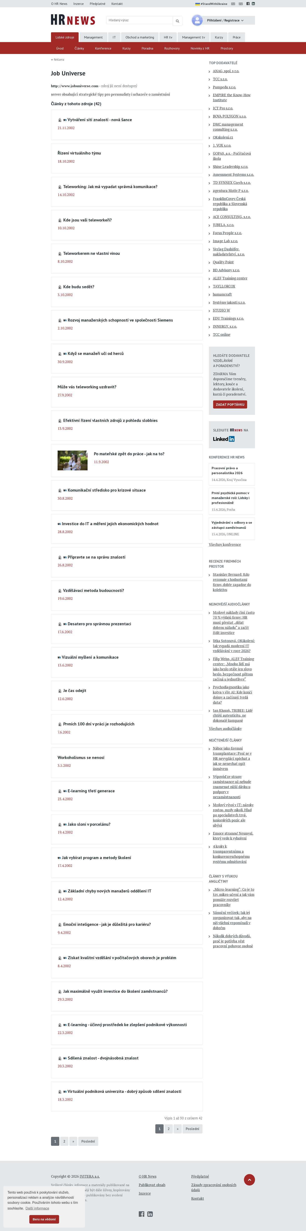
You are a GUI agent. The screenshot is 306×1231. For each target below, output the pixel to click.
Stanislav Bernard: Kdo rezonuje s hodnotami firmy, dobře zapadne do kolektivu (232, 582)
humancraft (222, 294)
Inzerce (78, 3)
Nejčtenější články (225, 740)
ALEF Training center (230, 278)
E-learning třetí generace (91, 790)
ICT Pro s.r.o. (223, 108)
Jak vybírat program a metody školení (96, 857)
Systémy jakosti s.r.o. (229, 302)
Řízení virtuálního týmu (79, 153)
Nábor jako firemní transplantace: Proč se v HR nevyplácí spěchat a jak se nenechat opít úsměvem (232, 758)
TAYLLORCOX (224, 286)
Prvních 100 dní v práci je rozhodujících (99, 723)
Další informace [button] (37, 1208)
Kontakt (117, 3)
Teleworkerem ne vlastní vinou (91, 253)
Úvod (60, 48)
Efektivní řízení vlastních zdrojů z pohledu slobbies (110, 420)
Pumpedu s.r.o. (224, 87)
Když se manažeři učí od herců (96, 353)
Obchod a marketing (140, 37)
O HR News (59, 3)
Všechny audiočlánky (225, 728)
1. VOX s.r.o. (222, 145)
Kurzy (219, 37)
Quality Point (223, 262)
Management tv (193, 37)
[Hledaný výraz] (139, 20)
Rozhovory (172, 48)
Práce (237, 37)
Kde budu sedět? (78, 286)
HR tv (168, 37)
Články (79, 48)
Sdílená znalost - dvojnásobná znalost (103, 1058)
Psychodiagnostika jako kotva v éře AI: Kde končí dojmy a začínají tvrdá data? (232, 695)
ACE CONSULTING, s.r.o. (232, 216)
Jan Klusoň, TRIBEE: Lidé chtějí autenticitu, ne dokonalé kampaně (233, 715)
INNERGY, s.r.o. (225, 326)
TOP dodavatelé (223, 63)
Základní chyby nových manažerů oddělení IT (110, 890)
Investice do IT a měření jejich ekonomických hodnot (110, 523)
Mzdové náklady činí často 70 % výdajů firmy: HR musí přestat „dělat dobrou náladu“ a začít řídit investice (234, 622)
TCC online (221, 334)
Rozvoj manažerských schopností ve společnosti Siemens (120, 320)
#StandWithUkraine (211, 4)
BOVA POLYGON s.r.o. (229, 116)
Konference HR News (227, 457)
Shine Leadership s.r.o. (230, 166)
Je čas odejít (74, 690)
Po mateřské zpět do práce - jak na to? (129, 453)
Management (93, 37)
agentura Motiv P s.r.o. (231, 190)
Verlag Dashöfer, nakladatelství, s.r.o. (229, 252)
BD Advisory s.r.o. (226, 270)
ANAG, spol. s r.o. (226, 71)
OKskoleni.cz (223, 137)
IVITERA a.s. (90, 1176)
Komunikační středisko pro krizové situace (107, 490)
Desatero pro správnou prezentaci (99, 623)
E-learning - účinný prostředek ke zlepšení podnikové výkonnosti (127, 1024)
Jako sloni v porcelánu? (89, 824)
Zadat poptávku (230, 404)
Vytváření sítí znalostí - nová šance (100, 119)
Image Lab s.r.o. (225, 241)
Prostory (227, 48)
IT (114, 37)
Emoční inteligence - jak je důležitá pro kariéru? (107, 924)
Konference (103, 48)
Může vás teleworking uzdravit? (87, 386)
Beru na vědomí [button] (44, 1219)
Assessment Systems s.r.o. (233, 174)
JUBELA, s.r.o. (223, 225)
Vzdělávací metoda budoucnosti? (93, 590)
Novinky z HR (200, 48)
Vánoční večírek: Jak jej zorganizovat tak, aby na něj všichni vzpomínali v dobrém (232, 920)
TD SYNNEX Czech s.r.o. (232, 182)
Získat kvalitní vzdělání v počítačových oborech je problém (122, 957)
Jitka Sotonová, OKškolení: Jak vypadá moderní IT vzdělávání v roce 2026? (234, 645)
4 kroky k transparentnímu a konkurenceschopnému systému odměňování (231, 854)
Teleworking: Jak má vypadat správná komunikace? (110, 186)
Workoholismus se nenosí (81, 757)
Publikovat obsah (152, 1185)
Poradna (147, 48)
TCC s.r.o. (220, 79)
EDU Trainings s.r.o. (228, 318)
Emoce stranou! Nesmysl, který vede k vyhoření (233, 836)
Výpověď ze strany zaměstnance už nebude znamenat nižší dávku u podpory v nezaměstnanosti (232, 786)
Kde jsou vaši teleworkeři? (87, 220)
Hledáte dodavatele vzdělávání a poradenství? (231, 360)
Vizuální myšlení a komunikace (90, 657)
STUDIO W (221, 310)
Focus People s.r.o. (227, 233)
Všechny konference (225, 544)
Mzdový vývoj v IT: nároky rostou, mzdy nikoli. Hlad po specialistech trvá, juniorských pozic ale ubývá (233, 815)
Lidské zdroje (64, 37)
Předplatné (97, 3)
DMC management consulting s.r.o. (228, 127)
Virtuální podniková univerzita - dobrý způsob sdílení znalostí (124, 1091)
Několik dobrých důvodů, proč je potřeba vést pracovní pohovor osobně (233, 941)
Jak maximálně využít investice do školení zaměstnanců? (115, 991)
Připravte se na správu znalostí (96, 557)
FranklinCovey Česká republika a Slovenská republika (230, 203)
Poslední (192, 1128)
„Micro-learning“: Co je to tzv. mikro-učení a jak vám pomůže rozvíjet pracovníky (233, 897)
